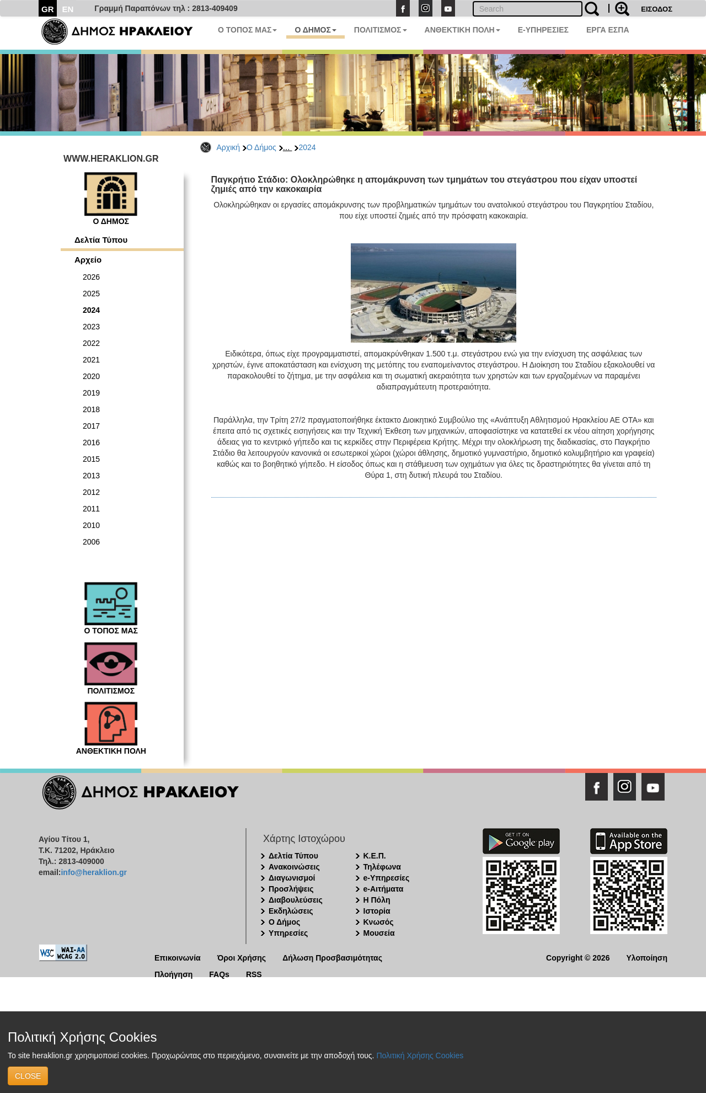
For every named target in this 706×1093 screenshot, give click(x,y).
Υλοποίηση (646, 957)
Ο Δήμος (261, 147)
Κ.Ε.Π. (374, 855)
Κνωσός (378, 922)
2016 (91, 442)
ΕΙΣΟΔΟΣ (656, 9)
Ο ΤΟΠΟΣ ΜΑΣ (247, 29)
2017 (91, 426)
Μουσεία (379, 933)
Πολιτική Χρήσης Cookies (419, 1055)
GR (47, 9)
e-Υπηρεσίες (386, 877)
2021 (91, 359)
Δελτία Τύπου (100, 239)
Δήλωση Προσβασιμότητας (332, 957)
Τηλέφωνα (382, 866)
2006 (91, 541)
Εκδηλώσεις (291, 911)
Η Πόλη (377, 899)
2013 (91, 475)
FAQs (219, 973)
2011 (91, 508)
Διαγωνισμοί (292, 877)
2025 (91, 293)
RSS (254, 973)
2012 (91, 492)
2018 (91, 409)
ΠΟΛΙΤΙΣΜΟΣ (380, 29)
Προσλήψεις (291, 888)
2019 (91, 392)
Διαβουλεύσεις (296, 899)
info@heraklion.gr (93, 872)
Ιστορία (377, 911)
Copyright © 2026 (577, 957)
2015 (91, 459)
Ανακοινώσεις (294, 866)
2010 (91, 525)
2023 (91, 326)
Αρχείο (87, 259)
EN (68, 9)
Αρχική (228, 147)
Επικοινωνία (177, 957)
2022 (91, 343)
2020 (91, 376)
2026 (91, 277)
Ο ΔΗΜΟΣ (315, 29)
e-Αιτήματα (383, 888)
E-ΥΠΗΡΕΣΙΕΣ (543, 29)
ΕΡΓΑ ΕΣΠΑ (607, 29)
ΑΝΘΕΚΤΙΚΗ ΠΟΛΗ (462, 29)
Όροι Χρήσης (241, 957)
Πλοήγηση (173, 973)
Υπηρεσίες (288, 933)
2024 (306, 147)
